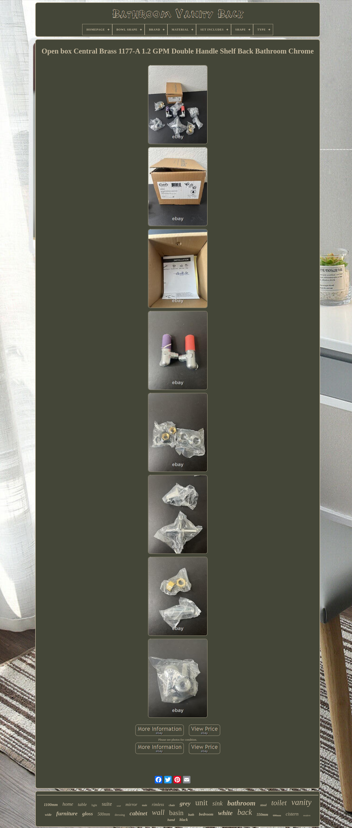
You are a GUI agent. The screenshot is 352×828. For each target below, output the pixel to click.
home (67, 804)
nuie (144, 805)
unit (201, 802)
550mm (262, 814)
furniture (67, 813)
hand (171, 820)
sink (217, 803)
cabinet (138, 813)
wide (48, 814)
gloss (87, 813)
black (184, 820)
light (94, 805)
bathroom (241, 803)
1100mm (51, 804)
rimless (158, 804)
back (244, 812)
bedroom (206, 814)
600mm (277, 815)
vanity (301, 802)
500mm (104, 814)
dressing (120, 814)
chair (172, 805)
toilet (279, 802)
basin (176, 812)
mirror (131, 804)
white (225, 812)
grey (185, 803)
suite (107, 804)
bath (191, 814)
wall (158, 812)
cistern (292, 813)
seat (119, 805)
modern (306, 815)
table (82, 804)
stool (263, 805)
